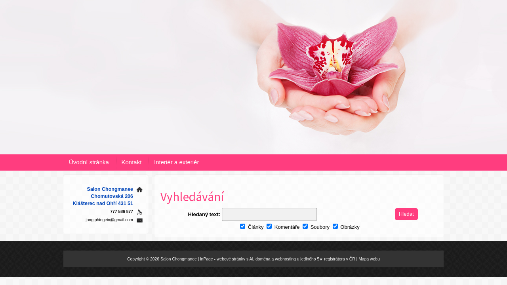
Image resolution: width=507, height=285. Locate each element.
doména (263, 259)
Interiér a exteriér (176, 162)
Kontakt (132, 162)
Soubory (316, 227)
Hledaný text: (204, 214)
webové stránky (231, 259)
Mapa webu (369, 259)
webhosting (285, 259)
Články (251, 227)
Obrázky (346, 227)
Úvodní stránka (89, 162)
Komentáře (283, 227)
